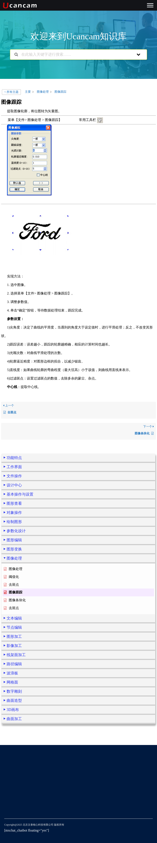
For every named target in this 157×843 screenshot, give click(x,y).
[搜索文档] (16, 55)
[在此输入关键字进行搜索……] (73, 55)
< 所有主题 (11, 92)
